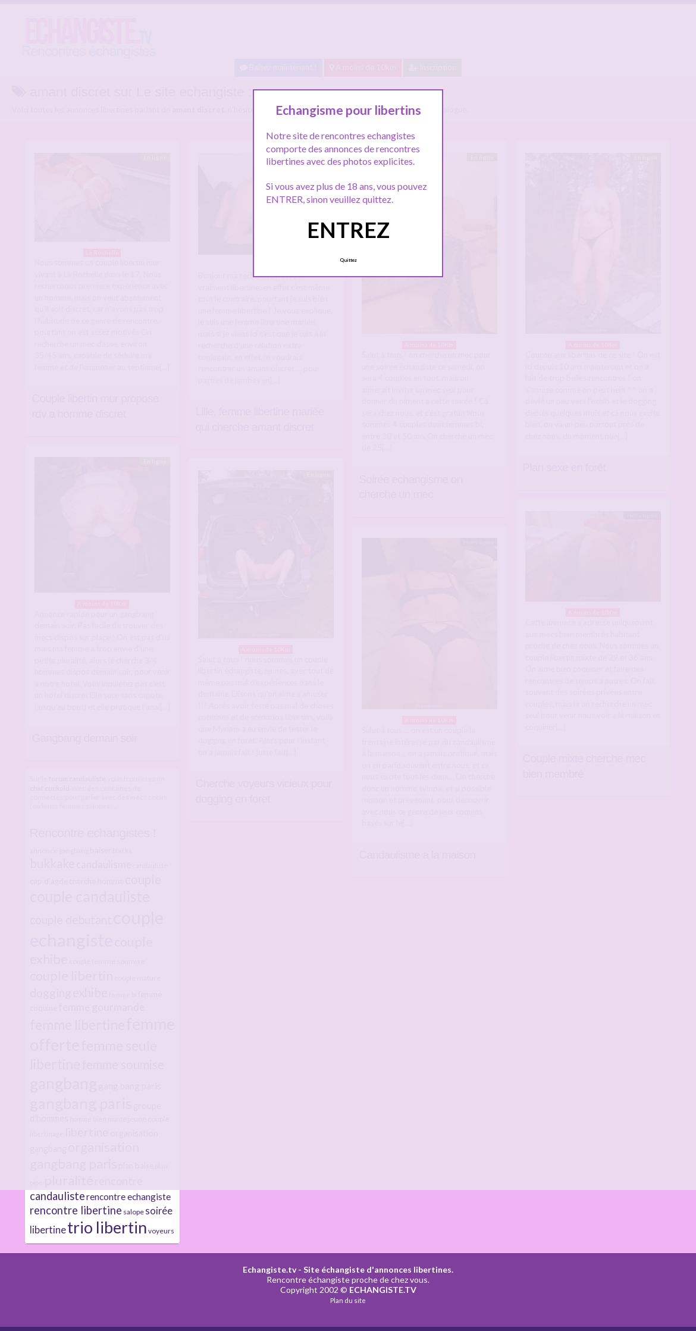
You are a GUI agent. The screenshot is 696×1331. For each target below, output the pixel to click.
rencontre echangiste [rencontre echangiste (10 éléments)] (128, 1196)
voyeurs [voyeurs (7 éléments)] (161, 1230)
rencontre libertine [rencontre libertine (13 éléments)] (76, 1210)
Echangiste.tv (269, 1269)
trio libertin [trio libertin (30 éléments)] (107, 1227)
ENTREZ (348, 230)
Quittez (348, 260)
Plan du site (348, 1300)
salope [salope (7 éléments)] (133, 1211)
